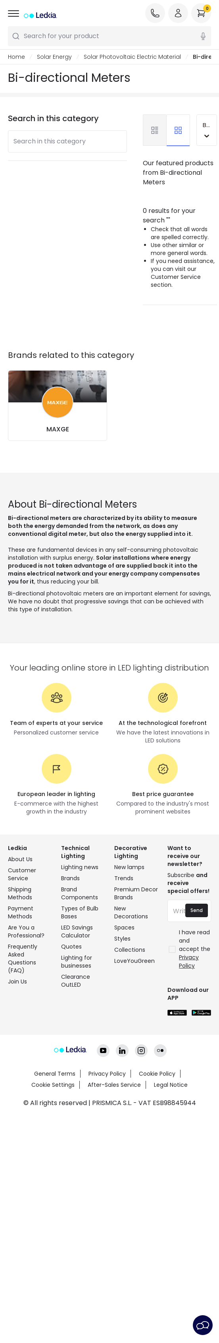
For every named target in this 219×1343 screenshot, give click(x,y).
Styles (122, 939)
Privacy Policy (107, 1074)
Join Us (17, 982)
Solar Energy (54, 57)
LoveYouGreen (134, 961)
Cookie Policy (157, 1074)
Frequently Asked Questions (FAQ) (22, 958)
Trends (123, 878)
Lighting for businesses (76, 962)
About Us (20, 859)
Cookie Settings (53, 1085)
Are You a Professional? (26, 931)
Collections (129, 950)
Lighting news (79, 867)
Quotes (71, 947)
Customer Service (22, 874)
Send (196, 910)
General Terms (54, 1074)
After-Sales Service (114, 1085)
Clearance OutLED (75, 981)
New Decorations (131, 912)
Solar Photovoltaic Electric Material (132, 57)
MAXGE (57, 429)
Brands (70, 878)
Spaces (124, 927)
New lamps (129, 867)
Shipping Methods (20, 893)
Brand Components (79, 893)
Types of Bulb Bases (79, 912)
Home (16, 57)
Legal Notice (171, 1085)
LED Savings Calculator (77, 931)
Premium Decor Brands (136, 893)
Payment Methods (20, 912)
